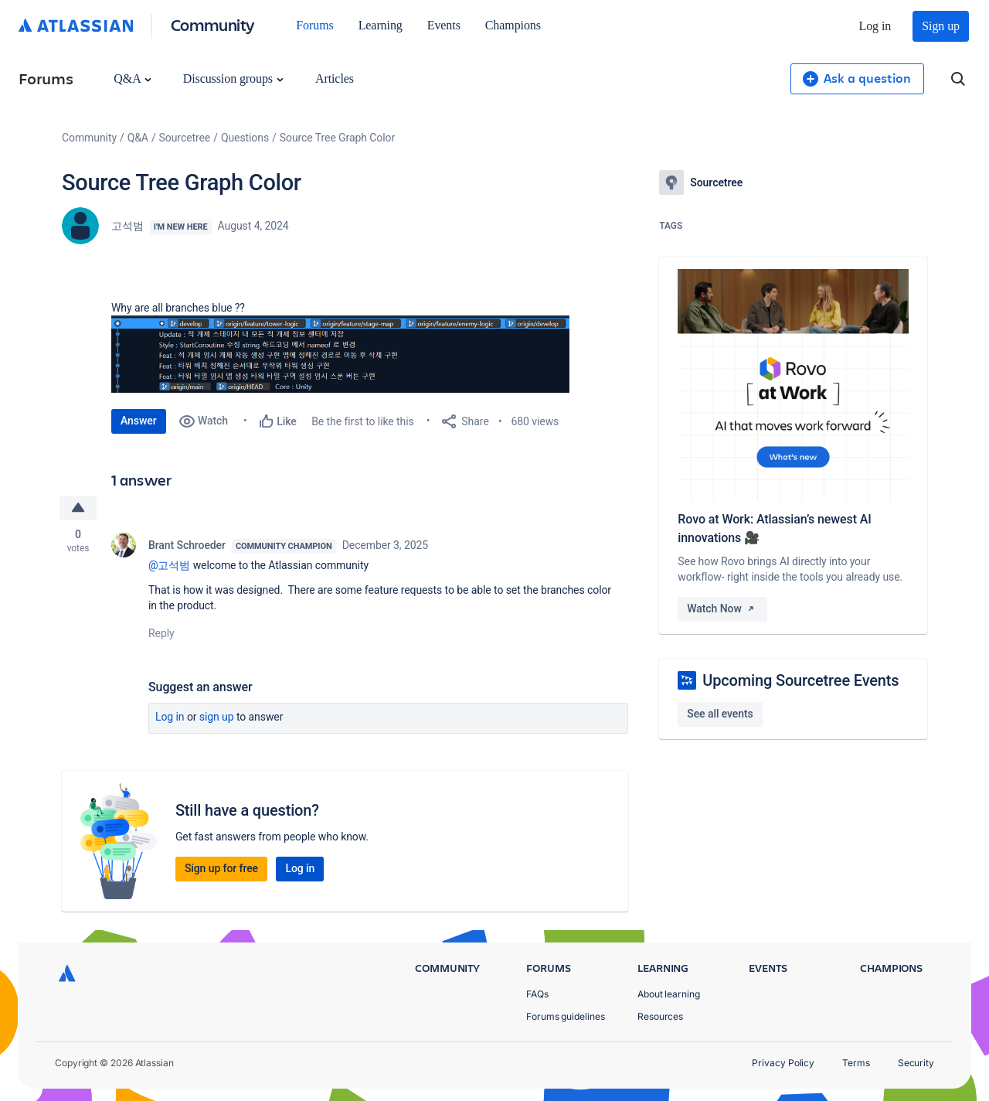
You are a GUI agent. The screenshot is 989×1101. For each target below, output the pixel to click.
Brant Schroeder (187, 545)
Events (444, 25)
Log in (875, 25)
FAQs (537, 994)
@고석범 (169, 565)
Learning (381, 25)
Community (213, 24)
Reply (161, 633)
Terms (856, 1063)
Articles (334, 78)
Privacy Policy (783, 1063)
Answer (139, 420)
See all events (720, 713)
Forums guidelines (565, 1016)
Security (916, 1063)
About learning (668, 994)
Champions (513, 25)
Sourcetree (185, 137)
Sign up (941, 25)
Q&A (132, 78)
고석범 (127, 226)
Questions (245, 137)
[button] (343, 354)
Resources (660, 1016)
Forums (314, 25)
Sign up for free (221, 868)
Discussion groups (233, 78)
